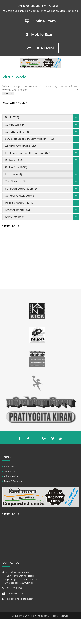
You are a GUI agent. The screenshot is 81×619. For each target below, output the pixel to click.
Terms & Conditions (14, 481)
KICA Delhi (40, 48)
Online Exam (40, 21)
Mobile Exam (40, 34)
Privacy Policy (11, 476)
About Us (9, 466)
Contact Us (9, 471)
